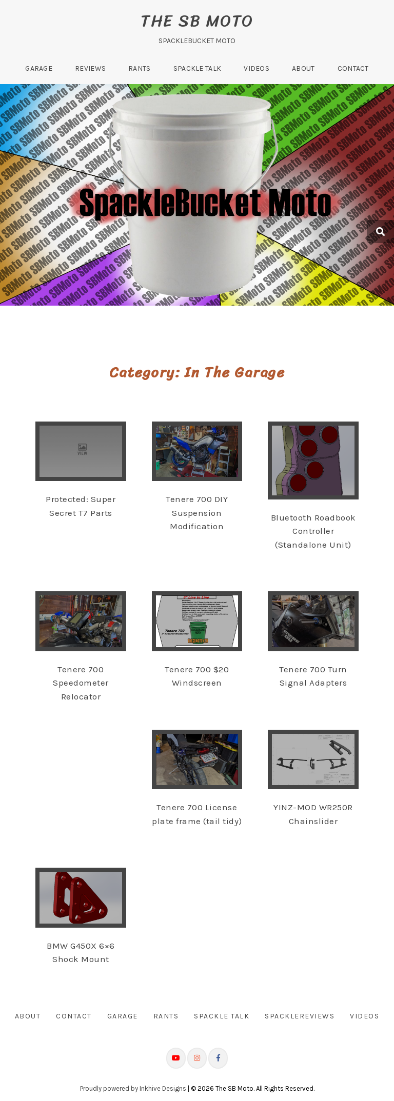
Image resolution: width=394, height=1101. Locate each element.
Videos (256, 68)
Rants (139, 68)
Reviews (90, 68)
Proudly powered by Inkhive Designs (133, 1088)
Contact (353, 68)
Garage (38, 68)
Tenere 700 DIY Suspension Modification (197, 512)
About (303, 68)
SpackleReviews (299, 1016)
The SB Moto (197, 20)
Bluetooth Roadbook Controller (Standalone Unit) (313, 531)
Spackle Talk (197, 68)
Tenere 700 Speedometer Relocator (81, 683)
